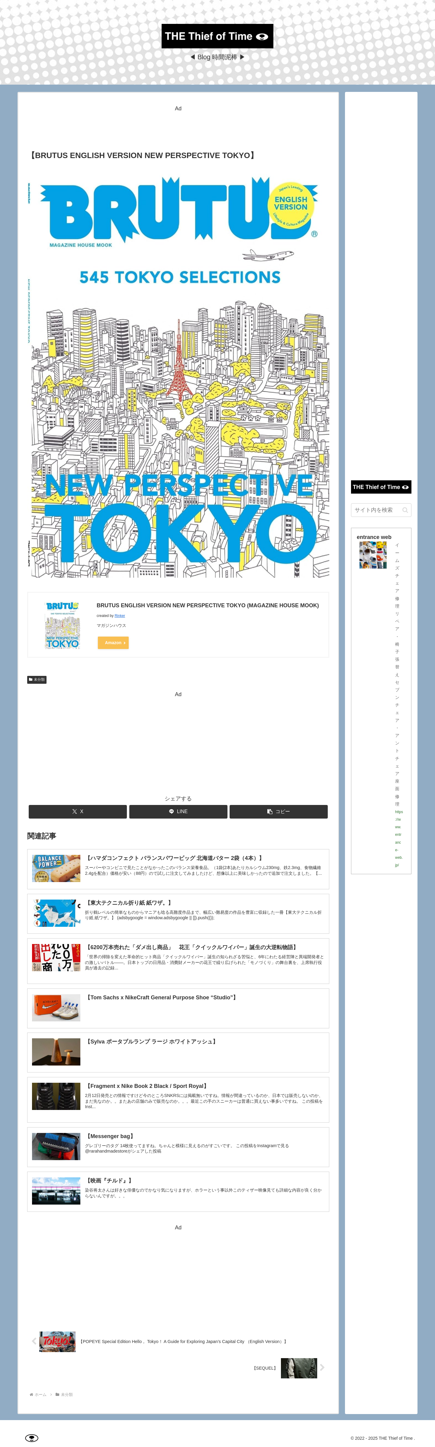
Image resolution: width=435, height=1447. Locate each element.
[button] (279, 812)
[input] (381, 510)
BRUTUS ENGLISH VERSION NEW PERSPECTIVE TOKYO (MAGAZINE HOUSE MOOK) (208, 605)
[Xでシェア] (78, 812)
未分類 (37, 679)
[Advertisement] (178, 127)
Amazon (113, 642)
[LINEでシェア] (178, 812)
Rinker (119, 616)
